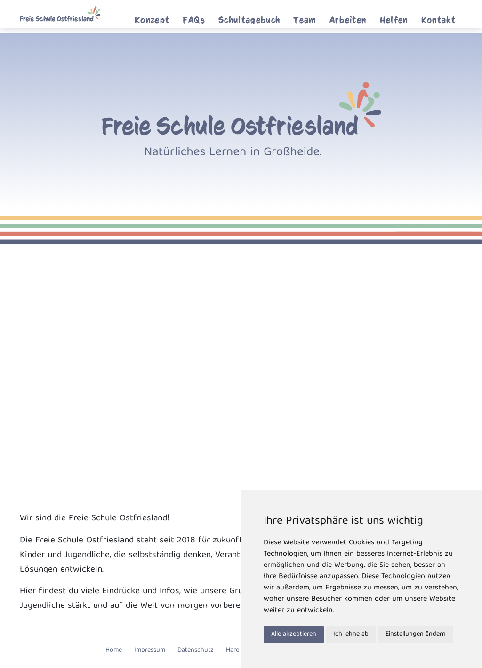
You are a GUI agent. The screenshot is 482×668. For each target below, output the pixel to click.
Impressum (149, 650)
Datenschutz (195, 650)
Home (113, 650)
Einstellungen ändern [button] (416, 634)
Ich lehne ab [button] (351, 634)
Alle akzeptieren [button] (293, 634)
